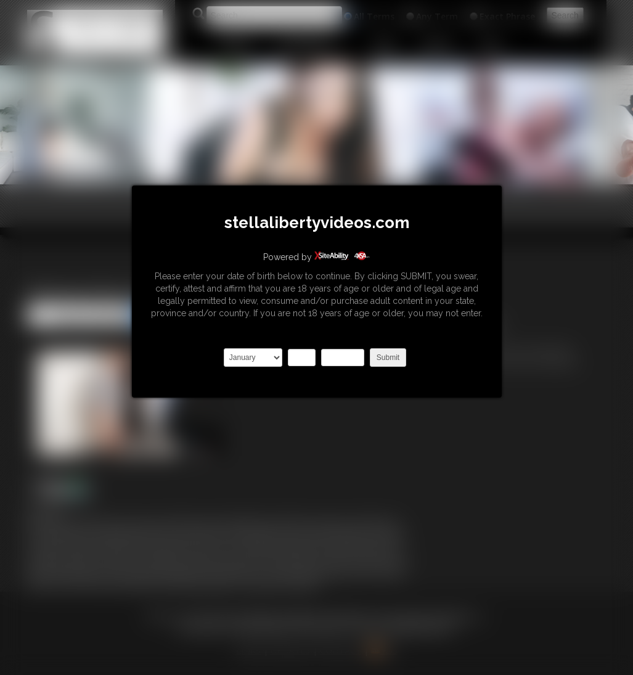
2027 (342, 357)
